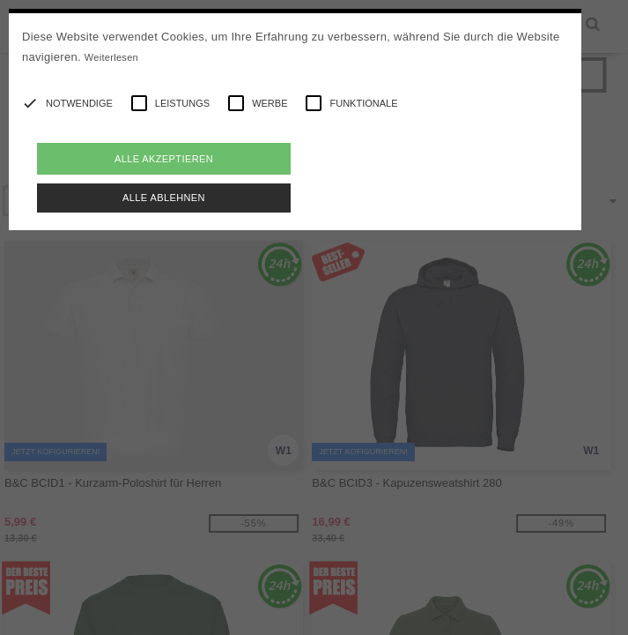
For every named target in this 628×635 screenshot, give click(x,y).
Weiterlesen (111, 57)
